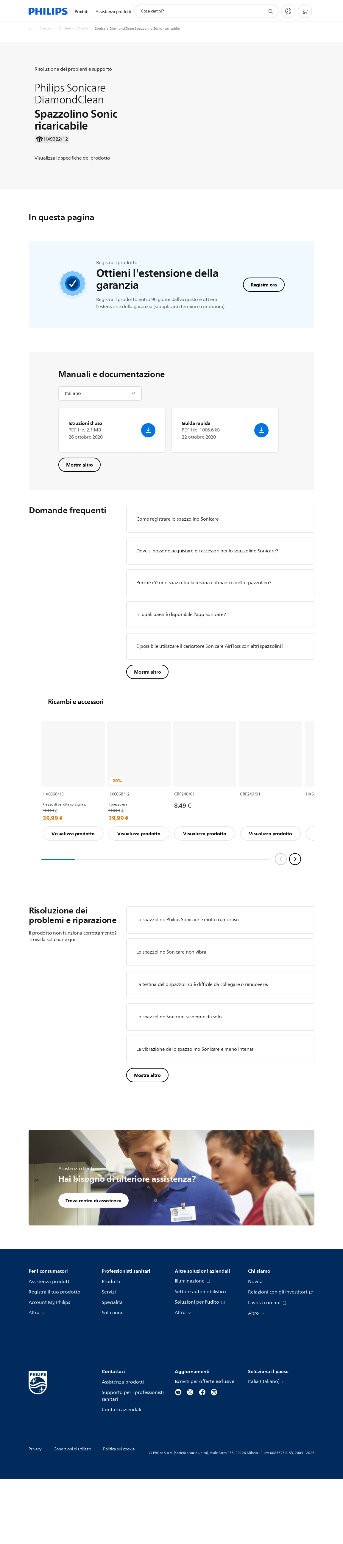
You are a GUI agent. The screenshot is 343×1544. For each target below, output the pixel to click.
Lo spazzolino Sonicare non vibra (171, 1010)
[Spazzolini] (51, 28)
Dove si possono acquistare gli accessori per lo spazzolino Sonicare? (207, 609)
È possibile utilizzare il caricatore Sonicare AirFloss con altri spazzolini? (210, 704)
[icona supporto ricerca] (270, 11)
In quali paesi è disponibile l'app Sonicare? (181, 673)
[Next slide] (295, 917)
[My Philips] (288, 11)
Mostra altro (79, 523)
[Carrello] (305, 11)
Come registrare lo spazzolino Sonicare (177, 577)
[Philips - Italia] (34, 28)
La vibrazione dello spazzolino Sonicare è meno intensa (195, 1107)
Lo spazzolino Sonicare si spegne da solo (179, 1075)
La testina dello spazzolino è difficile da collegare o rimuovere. (202, 1043)
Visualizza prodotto (73, 892)
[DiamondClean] (79, 28)
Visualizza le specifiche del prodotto (72, 175)
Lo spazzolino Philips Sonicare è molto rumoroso (187, 978)
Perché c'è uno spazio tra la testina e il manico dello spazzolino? (204, 641)
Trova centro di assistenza (93, 1259)
